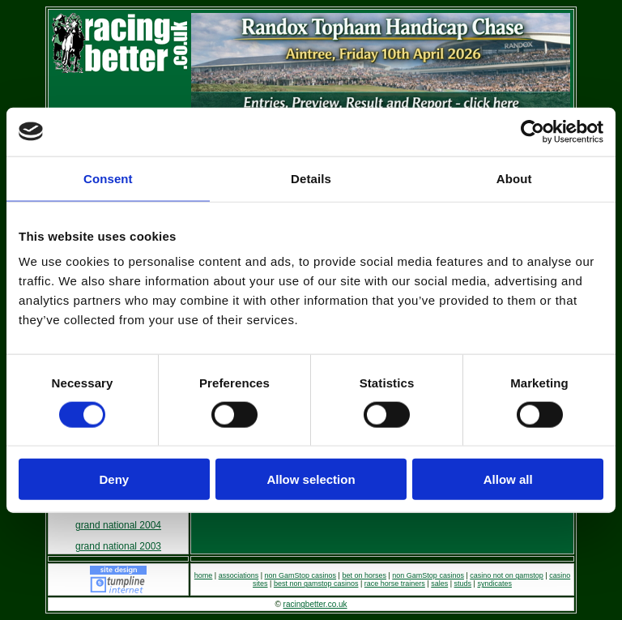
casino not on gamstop (506, 575)
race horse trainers (394, 583)
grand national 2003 (118, 546)
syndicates (494, 583)
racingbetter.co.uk (315, 604)
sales (439, 583)
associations (239, 575)
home (203, 575)
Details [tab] (311, 178)
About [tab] (514, 178)
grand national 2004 (118, 525)
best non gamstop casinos (316, 583)
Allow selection (310, 479)
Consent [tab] (108, 178)
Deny (114, 479)
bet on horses (364, 575)
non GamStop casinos (301, 575)
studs (463, 583)
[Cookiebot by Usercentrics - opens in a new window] (532, 131)
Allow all (508, 479)
